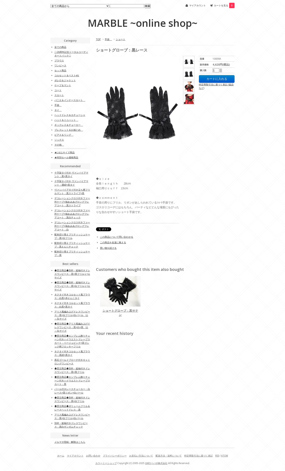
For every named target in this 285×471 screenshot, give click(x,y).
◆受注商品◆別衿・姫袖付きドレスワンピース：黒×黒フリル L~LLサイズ (72, 274)
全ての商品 (60, 47)
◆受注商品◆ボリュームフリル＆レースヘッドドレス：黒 (72, 407)
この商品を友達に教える (113, 242)
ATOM (224, 455)
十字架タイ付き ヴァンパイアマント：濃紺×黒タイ (71, 183)
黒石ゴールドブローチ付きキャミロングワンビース (72, 361)
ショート (120, 39)
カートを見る (224, 5)
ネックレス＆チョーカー (68, 125)
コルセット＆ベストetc (66, 75)
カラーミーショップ (106, 463)
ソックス (59, 139)
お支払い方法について (141, 455)
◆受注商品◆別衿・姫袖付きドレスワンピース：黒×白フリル (72, 399)
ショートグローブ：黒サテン (120, 313)
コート (58, 90)
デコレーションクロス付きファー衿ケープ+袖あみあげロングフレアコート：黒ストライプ (72, 202)
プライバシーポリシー (115, 455)
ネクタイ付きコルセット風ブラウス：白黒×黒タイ (72, 304)
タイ (58, 110)
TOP (98, 39)
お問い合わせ (93, 455)
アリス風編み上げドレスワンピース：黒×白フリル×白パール (72, 416)
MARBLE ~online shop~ (142, 23)
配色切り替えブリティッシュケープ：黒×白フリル (72, 236)
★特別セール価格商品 (66, 157)
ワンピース (60, 65)
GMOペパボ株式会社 (156, 463)
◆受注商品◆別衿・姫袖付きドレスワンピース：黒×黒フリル (72, 370)
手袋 (108, 39)
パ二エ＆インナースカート (69, 100)
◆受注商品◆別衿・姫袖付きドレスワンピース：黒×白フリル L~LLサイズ (72, 286)
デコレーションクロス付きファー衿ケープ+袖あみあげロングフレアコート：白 (72, 226)
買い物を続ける (108, 248)
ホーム (60, 455)
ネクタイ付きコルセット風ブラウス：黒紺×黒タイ (72, 353)
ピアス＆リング (63, 135)
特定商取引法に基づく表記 (198, 455)
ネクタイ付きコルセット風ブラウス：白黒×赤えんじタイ (72, 296)
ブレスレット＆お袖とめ (68, 130)
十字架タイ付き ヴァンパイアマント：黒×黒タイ (71, 174)
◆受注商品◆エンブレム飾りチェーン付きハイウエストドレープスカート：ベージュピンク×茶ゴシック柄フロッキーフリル (72, 341)
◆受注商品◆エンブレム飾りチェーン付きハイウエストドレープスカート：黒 (72, 380)
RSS (217, 455)
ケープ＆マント (62, 85)
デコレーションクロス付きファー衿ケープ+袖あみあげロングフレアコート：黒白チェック (72, 214)
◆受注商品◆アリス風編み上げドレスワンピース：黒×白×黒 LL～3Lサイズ (72, 327)
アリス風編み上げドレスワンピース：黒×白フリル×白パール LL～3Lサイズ (72, 315)
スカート (59, 95)
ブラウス (59, 60)
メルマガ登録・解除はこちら (69, 442)
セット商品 (60, 70)
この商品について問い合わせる (116, 237)
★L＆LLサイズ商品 (64, 152)
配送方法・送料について (169, 455)
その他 (59, 144)
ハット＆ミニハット (66, 120)
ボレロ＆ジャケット (65, 80)
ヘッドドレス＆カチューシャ (69, 115)
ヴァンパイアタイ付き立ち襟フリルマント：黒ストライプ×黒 (72, 191)
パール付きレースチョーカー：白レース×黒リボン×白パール (72, 390)
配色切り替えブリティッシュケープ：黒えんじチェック (72, 244)
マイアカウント (197, 5)
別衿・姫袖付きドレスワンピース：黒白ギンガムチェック (71, 424)
